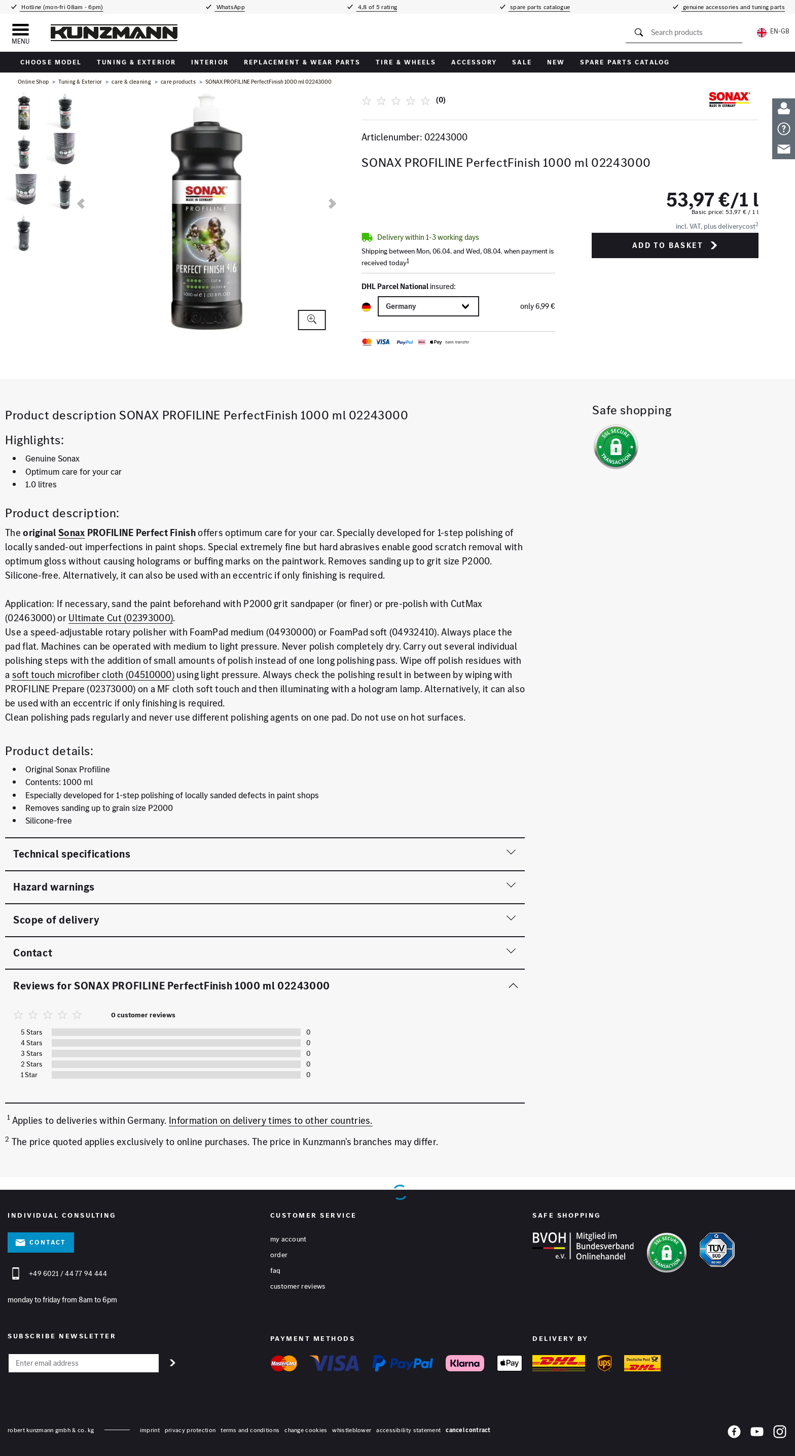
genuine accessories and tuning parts (733, 7)
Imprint (150, 1430)
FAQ (275, 1271)
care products (178, 82)
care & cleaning (131, 82)
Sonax (71, 533)
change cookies (305, 1430)
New (556, 62)
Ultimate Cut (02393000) (120, 618)
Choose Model (51, 62)
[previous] (81, 203)
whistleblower (351, 1430)
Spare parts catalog (625, 62)
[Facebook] (734, 1433)
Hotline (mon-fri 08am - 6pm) (61, 7)
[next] (332, 203)
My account (288, 1239)
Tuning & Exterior (136, 62)
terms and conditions (250, 1430)
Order (279, 1255)
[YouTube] (757, 1433)
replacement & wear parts (302, 62)
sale (521, 62)
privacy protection (190, 1430)
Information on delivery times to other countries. (271, 1120)
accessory (474, 62)
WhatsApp (229, 7)
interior (210, 62)
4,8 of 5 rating (376, 7)
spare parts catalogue (539, 7)
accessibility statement (408, 1430)
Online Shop (33, 82)
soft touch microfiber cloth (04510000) (93, 675)
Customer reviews (298, 1287)
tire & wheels (406, 62)
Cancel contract (468, 1430)
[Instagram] (779, 1433)
